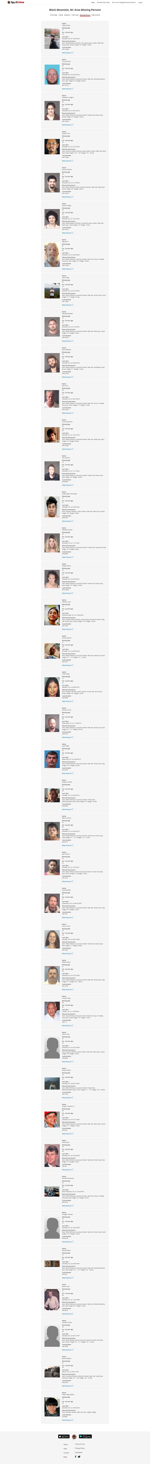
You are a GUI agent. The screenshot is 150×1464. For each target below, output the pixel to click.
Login (140, 2)
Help (65, 1449)
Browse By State (103, 2)
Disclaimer (78, 1452)
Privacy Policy (80, 1448)
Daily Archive (96, 15)
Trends (60, 15)
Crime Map (53, 15)
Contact (66, 1453)
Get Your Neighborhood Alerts (124, 2)
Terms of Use (80, 1444)
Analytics (67, 15)
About (66, 1444)
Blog (65, 1457)
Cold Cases (75, 15)
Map (93, 2)
